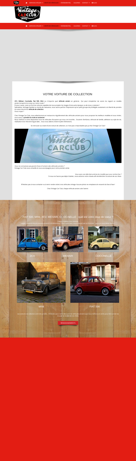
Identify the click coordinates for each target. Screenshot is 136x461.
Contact (86, 3)
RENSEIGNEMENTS (68, 323)
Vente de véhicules (51, 3)
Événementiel (66, 3)
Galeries (76, 3)
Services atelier (36, 3)
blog (94, 3)
